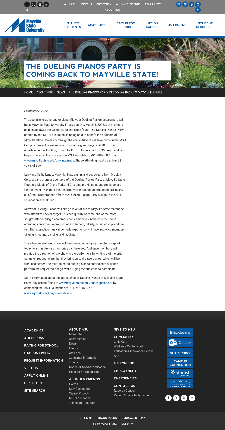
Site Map (85, 418)
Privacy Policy (106, 418)
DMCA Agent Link (134, 418)
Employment (125, 371)
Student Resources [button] (205, 25)
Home (28, 92)
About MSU (112, 9)
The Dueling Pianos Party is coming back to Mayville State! (115, 92)
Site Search (34, 390)
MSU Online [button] (176, 25)
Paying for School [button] (126, 25)
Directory (103, 4)
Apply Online (36, 375)
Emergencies (125, 378)
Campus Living (37, 353)
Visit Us (86, 4)
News (61, 92)
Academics (34, 330)
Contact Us (124, 386)
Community (153, 4)
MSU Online (124, 363)
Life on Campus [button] (152, 25)
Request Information (43, 360)
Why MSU (70, 4)
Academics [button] (97, 25)
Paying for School (41, 345)
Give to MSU (124, 329)
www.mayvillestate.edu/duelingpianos (49, 160)
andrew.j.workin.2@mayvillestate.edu (48, 293)
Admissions (34, 338)
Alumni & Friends (128, 4)
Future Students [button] (72, 25)
